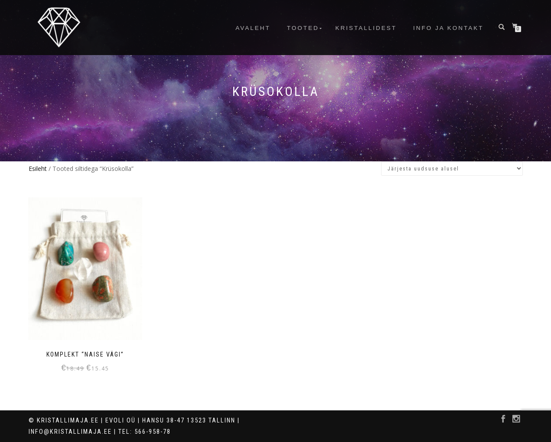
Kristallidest (366, 28)
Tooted (303, 28)
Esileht (38, 168)
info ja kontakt (448, 28)
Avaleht (253, 28)
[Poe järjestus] (452, 168)
